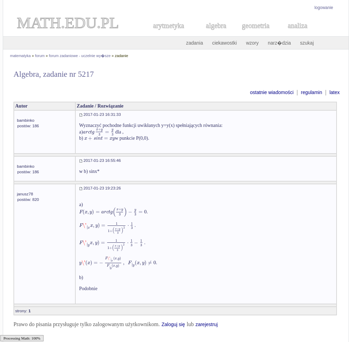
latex (334, 92)
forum (40, 56)
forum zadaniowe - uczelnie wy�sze (80, 56)
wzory (252, 43)
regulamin (311, 92)
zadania (194, 43)
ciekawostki (224, 43)
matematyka (20, 56)
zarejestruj (207, 324)
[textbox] (98, 132)
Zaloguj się (173, 324)
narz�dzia (279, 43)
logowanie (323, 7)
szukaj (307, 43)
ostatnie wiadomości (271, 92)
